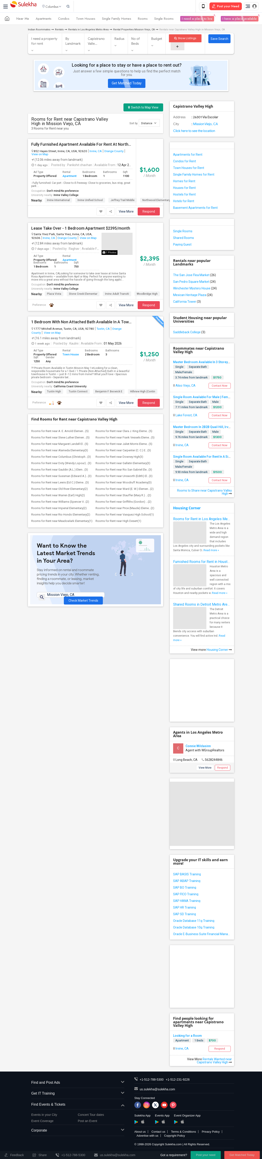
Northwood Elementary (156, 200)
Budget (156, 40)
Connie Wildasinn (198, 747)
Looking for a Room (187, 1036)
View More (126, 212)
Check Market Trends (83, 599)
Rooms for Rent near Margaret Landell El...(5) (59, 444)
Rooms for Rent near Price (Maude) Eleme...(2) (125, 509)
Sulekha (23, 7)
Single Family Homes (116, 19)
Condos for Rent (184, 162)
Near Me (22, 19)
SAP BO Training (184, 888)
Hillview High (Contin (142, 392)
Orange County (113, 152)
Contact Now (219, 386)
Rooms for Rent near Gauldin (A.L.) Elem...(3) (59, 470)
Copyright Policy (174, 1136)
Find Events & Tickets (77, 1105)
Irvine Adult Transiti (117, 294)
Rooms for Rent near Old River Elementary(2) (59, 489)
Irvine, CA (96, 152)
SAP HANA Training (186, 901)
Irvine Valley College (66, 195)
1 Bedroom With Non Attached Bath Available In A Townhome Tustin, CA (82, 322)
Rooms (143, 19)
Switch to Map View (143, 108)
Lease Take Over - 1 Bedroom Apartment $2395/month (80, 229)
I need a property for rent (44, 42)
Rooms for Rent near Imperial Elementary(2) (59, 509)
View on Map (39, 155)
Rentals (59, 30)
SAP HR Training (184, 908)
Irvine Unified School (90, 200)
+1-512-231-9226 (178, 1080)
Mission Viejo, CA (205, 125)
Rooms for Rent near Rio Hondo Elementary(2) (60, 515)
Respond (149, 212)
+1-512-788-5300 (152, 1080)
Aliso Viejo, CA (185, 386)
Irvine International (58, 200)
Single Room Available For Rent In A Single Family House (214, 457)
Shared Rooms (183, 238)
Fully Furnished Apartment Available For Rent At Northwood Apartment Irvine (82, 145)
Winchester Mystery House (195, 289)
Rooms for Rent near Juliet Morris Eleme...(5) (124, 444)
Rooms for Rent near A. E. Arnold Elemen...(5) (60, 432)
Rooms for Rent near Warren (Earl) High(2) (58, 496)
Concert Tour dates (91, 1115)
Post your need (205, 1155)
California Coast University (70, 387)
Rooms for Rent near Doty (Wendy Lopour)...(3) (61, 464)
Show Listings (185, 39)
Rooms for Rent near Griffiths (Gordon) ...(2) (123, 502)
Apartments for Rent (187, 155)
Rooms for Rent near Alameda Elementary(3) (59, 451)
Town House (71, 355)
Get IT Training (77, 1094)
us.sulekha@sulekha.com (157, 1090)
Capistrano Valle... (96, 42)
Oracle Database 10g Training (193, 928)
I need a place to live (197, 19)
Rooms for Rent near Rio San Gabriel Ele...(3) (124, 470)
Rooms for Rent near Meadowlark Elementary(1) (61, 521)
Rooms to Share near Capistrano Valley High (204, 493)
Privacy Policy (211, 1132)
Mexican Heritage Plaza (193, 295)
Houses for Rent (184, 188)
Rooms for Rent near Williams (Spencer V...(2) (60, 502)
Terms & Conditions (183, 1132)
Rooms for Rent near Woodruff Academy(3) (124, 483)
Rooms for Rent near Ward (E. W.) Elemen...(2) (125, 489)
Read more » (211, 551)
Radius (119, 40)
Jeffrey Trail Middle (123, 200)
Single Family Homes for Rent (193, 175)
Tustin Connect (78, 392)
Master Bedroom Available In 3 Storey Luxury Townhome (214, 363)
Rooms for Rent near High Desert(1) (118, 521)
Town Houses (85, 19)
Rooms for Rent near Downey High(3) (119, 457)
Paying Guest (182, 245)
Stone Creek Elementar (83, 294)
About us (140, 1132)
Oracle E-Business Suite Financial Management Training (202, 934)
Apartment (69, 176)
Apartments (43, 19)
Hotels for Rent (183, 202)
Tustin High (54, 392)
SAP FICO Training (185, 895)
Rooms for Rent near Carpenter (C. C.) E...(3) (123, 451)
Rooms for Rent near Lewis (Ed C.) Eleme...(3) (60, 483)
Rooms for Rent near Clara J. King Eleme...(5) (124, 432)
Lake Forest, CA (186, 416)
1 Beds (198, 1041)
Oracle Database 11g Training (193, 921)
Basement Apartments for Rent (195, 208)
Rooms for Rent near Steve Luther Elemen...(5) (60, 438)
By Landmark (73, 42)
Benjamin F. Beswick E (108, 392)
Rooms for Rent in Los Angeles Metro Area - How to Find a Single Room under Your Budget (202, 520)
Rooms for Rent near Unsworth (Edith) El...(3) (124, 477)
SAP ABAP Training (186, 881)
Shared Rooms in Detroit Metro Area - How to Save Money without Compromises (202, 605)
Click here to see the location (194, 132)
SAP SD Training (184, 915)
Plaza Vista (54, 294)
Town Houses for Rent (188, 168)
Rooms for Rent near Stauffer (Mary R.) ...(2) (123, 496)
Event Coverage (42, 1122)
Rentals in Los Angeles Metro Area (88, 30)
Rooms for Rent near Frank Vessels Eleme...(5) (125, 438)
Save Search (219, 39)
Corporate (77, 1131)
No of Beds (135, 42)
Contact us (158, 1132)
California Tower (187, 302)
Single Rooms (164, 19)
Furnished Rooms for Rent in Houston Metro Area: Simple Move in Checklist (202, 562)
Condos (63, 19)
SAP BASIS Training (187, 875)
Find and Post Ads (77, 1083)
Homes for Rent (184, 182)
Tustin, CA (103, 329)
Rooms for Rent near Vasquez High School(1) (125, 515)
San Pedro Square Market (194, 282)
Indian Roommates (39, 30)
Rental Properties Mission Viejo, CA (134, 30)
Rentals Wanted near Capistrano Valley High (214, 1061)
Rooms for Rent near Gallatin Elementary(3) (123, 464)
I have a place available (240, 19)
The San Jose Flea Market (194, 275)
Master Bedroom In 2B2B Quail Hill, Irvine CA (205, 427)
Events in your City (44, 1115)
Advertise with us (147, 1136)
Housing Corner (187, 508)
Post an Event (87, 1122)
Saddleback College (189, 333)
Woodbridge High (147, 294)
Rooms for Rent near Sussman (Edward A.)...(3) (61, 477)
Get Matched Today (127, 84)
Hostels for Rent (184, 195)
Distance (148, 124)
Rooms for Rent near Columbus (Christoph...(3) (61, 457)
